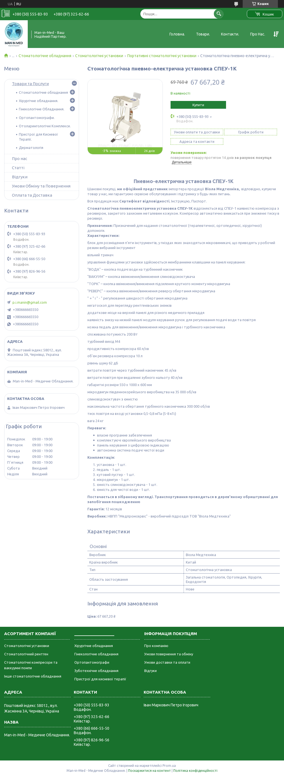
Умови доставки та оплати (167, 662)
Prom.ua (169, 765)
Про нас (19, 158)
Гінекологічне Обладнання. (41, 109)
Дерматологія (31, 147)
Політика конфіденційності (195, 770)
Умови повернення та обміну (168, 654)
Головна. (177, 34)
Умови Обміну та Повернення (41, 186)
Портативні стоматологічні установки (161, 56)
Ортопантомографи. (37, 118)
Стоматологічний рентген (26, 654)
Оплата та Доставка (32, 195)
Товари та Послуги (30, 83)
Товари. (203, 34)
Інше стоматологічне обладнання (32, 676)
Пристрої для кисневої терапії (100, 679)
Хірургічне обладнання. (38, 101)
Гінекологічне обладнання (96, 654)
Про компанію (156, 646)
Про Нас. (257, 34)
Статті (18, 167)
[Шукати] (219, 14)
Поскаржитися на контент (149, 770)
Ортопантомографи (91, 662)
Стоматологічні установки (99, 56)
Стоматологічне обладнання (45, 56)
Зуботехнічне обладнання (96, 671)
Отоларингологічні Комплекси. (45, 126)
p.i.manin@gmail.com (29, 302)
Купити (198, 105)
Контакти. (230, 34)
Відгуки (19, 176)
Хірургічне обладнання (93, 646)
